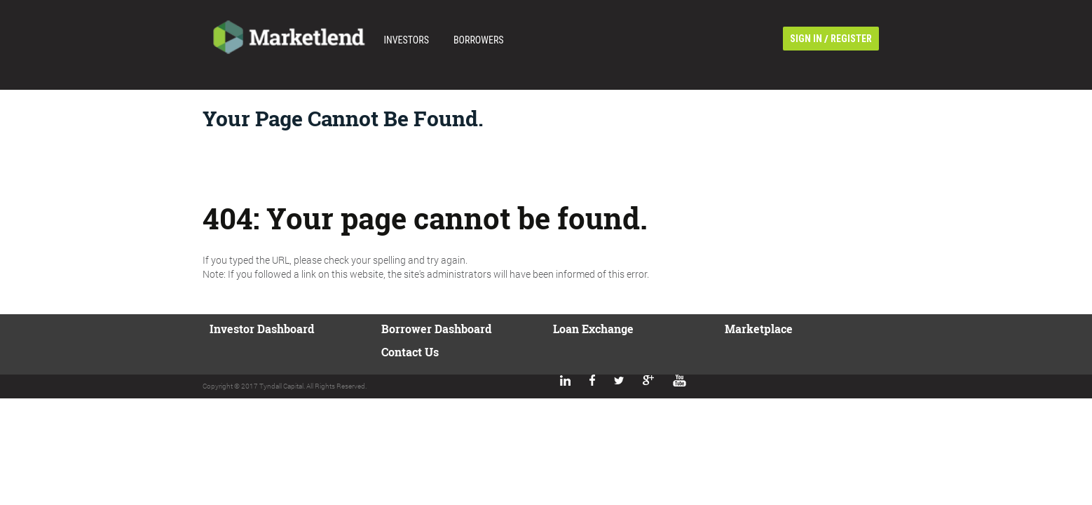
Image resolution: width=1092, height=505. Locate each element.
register (851, 38)
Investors (406, 40)
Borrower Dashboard (436, 328)
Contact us (410, 351)
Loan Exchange (593, 328)
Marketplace (759, 328)
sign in (806, 38)
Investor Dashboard (262, 328)
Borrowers (478, 40)
